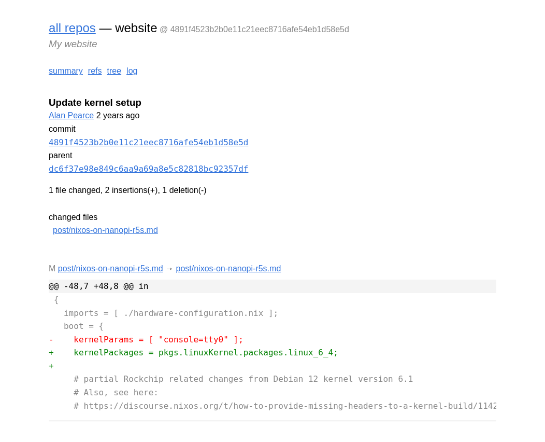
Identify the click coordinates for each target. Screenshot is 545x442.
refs (95, 70)
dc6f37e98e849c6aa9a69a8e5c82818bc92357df (148, 169)
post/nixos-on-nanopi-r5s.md (105, 230)
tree (114, 70)
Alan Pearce (71, 115)
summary (66, 70)
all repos (72, 28)
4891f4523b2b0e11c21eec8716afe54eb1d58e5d (148, 142)
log (131, 70)
